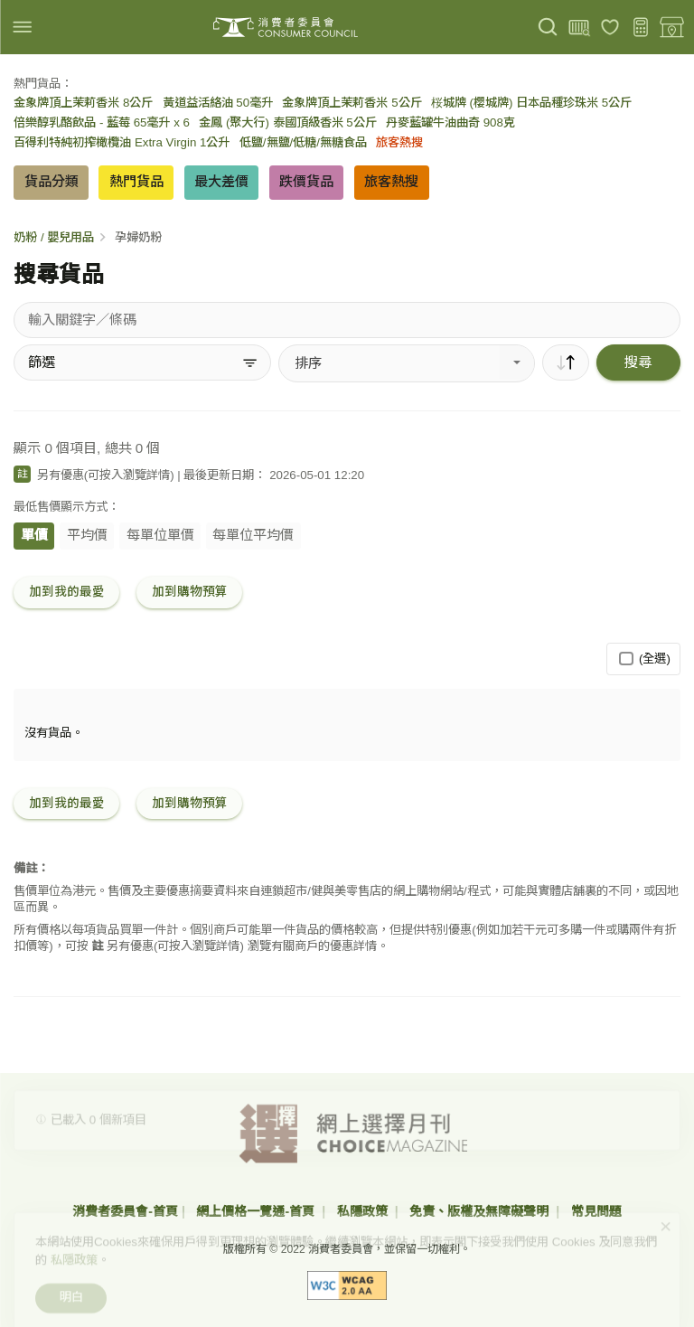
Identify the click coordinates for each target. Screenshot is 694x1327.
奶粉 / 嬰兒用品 (54, 237)
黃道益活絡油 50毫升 (218, 102)
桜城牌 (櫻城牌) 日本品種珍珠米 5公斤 (531, 102)
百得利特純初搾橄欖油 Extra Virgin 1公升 (122, 142)
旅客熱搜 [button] (391, 181)
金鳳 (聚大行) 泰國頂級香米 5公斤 (287, 122)
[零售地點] (672, 27)
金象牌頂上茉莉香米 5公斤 (351, 102)
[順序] (565, 362)
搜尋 (638, 362)
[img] (22, 26)
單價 (34, 534)
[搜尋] (548, 27)
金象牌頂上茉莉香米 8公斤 (83, 102)
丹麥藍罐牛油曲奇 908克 (450, 122)
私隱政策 (364, 1211)
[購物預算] (641, 27)
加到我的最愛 (67, 591)
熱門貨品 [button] (136, 181)
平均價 (87, 534)
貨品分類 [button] (51, 181)
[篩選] (142, 362)
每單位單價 (160, 534)
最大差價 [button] (221, 181)
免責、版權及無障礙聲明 (480, 1211)
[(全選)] (626, 658)
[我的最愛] (610, 27)
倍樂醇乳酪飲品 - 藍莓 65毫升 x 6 (102, 122)
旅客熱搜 (399, 142)
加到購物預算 (190, 591)
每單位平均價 (253, 534)
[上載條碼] (579, 27)
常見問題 (596, 1211)
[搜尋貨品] (347, 320)
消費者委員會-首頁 (125, 1211)
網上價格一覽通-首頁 (257, 1211)
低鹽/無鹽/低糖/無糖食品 (303, 142)
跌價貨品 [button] (306, 181)
